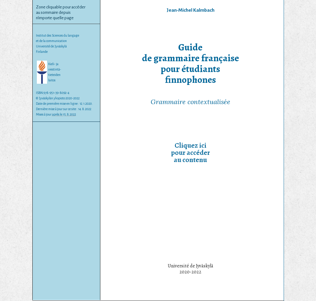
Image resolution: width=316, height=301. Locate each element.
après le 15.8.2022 (64, 114)
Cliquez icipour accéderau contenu (190, 152)
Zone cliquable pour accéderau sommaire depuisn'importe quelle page (60, 12)
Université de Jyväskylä (51, 46)
